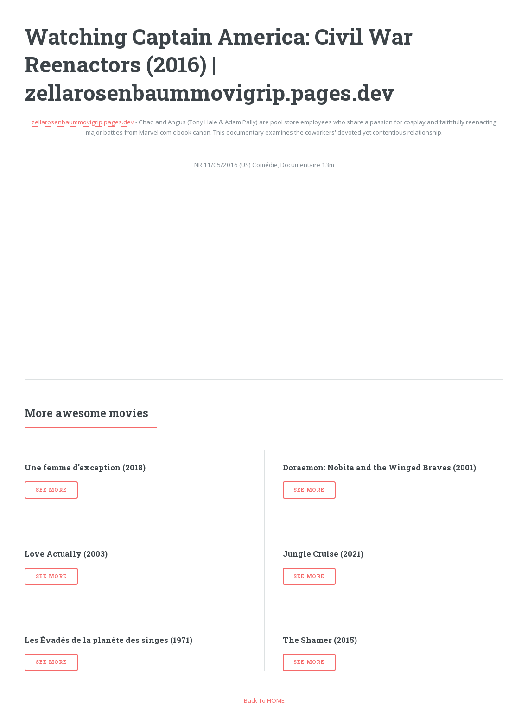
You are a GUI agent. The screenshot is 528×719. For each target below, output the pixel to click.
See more (51, 490)
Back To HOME (264, 700)
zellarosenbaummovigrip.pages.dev (83, 122)
